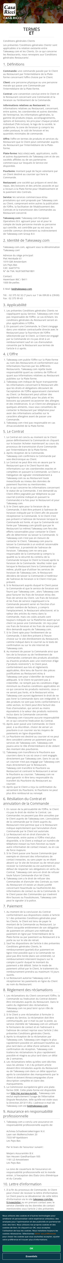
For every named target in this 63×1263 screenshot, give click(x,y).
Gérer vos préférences (45, 1233)
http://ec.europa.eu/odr (24, 1093)
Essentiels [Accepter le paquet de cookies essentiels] (31, 1256)
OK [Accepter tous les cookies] (31, 1248)
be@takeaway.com (21, 288)
